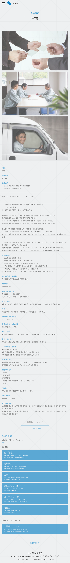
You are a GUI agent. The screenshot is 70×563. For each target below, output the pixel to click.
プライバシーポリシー (24, 560)
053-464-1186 (51, 556)
